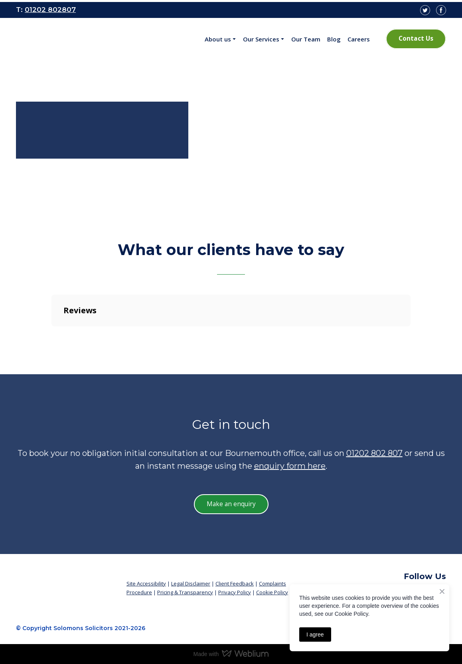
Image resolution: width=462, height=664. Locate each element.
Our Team (305, 39)
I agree (315, 634)
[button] (416, 39)
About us (218, 39)
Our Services (261, 39)
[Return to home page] (65, 581)
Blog (334, 39)
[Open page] (69, 39)
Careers (358, 39)
